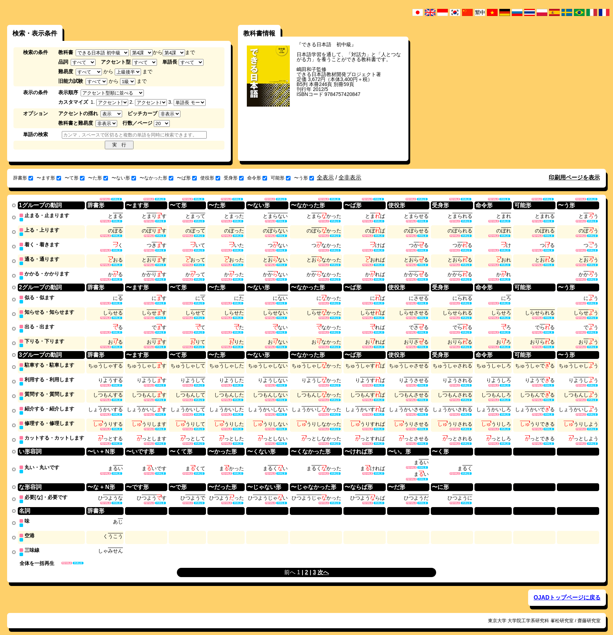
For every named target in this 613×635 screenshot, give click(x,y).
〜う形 (304, 178)
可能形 (281, 178)
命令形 (257, 178)
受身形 (234, 178)
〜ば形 (187, 178)
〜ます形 (49, 178)
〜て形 (75, 178)
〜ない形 (124, 178)
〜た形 (98, 178)
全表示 (325, 177)
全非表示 (349, 177)
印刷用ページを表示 (574, 177)
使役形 (210, 178)
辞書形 (23, 178)
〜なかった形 (156, 178)
